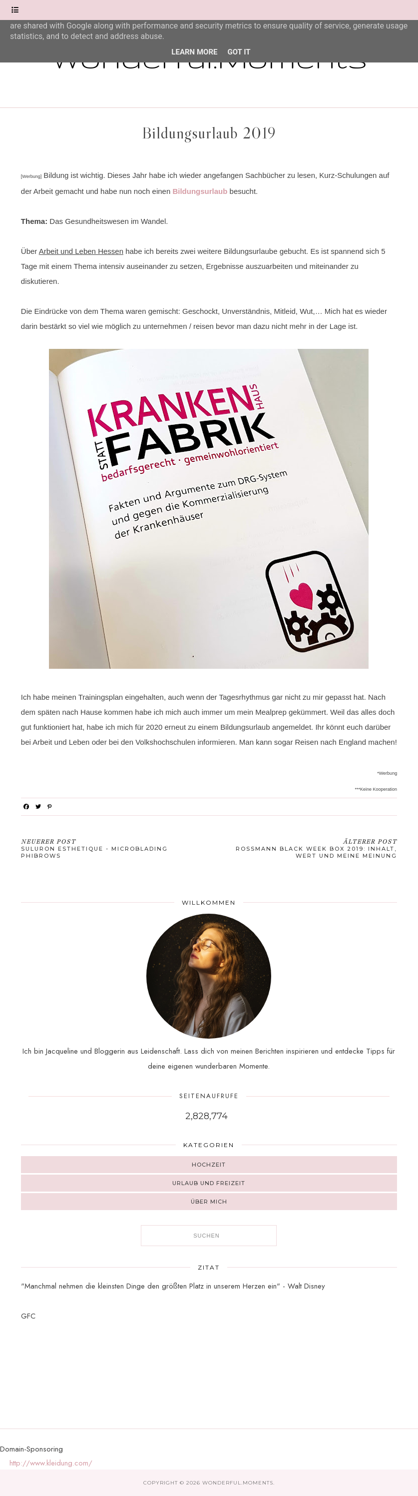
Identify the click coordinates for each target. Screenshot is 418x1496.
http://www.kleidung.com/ (50, 1463)
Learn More (194, 51)
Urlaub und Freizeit (208, 1183)
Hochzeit (209, 1164)
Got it (238, 51)
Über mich (209, 1201)
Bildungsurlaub (199, 191)
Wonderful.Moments (237, 1483)
